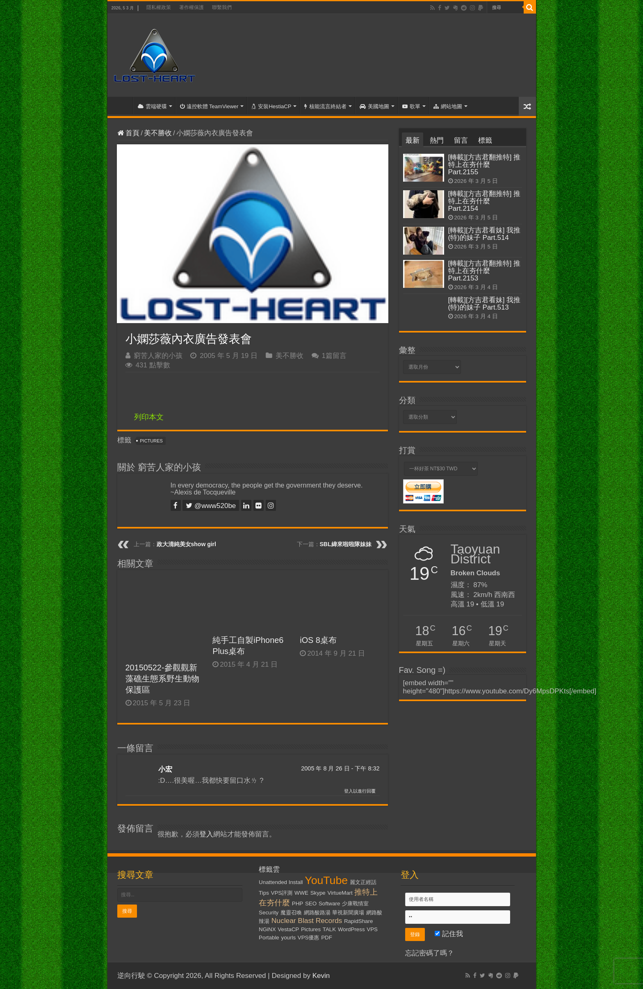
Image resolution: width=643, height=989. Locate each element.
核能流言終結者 (325, 106)
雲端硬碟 (152, 106)
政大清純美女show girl (186, 544)
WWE (301, 893)
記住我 (449, 934)
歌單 (411, 106)
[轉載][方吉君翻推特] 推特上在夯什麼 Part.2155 (484, 164)
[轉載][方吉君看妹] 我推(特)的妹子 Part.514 (484, 234)
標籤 (485, 140)
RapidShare (358, 921)
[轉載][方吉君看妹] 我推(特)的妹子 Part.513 (484, 303)
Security (268, 912)
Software (329, 903)
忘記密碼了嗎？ (429, 953)
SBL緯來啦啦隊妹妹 (346, 544)
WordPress (351, 929)
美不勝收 (158, 133)
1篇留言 (334, 356)
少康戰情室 (355, 903)
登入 (206, 834)
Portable (269, 937)
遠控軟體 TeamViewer (209, 106)
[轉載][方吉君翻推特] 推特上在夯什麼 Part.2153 (484, 271)
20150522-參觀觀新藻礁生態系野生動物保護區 (162, 678)
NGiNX (267, 929)
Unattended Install (281, 882)
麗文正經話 (363, 882)
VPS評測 (282, 893)
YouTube (326, 880)
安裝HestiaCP (271, 106)
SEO (311, 903)
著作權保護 (191, 7)
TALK (329, 929)
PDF (326, 937)
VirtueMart (340, 893)
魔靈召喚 (291, 912)
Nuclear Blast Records (306, 920)
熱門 (437, 140)
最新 (413, 140)
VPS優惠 (308, 937)
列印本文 (149, 417)
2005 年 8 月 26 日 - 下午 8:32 (340, 768)
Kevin (321, 976)
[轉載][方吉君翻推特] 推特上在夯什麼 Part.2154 (484, 201)
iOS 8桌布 (318, 640)
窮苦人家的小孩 (158, 356)
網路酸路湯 (317, 912)
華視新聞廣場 (348, 912)
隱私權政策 (158, 7)
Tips (264, 893)
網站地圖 (447, 106)
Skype (318, 893)
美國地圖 (374, 106)
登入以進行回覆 (360, 790)
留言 (461, 140)
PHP (297, 903)
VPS (372, 929)
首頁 (122, 105)
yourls (288, 937)
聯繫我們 (222, 7)
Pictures (151, 440)
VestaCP (288, 929)
